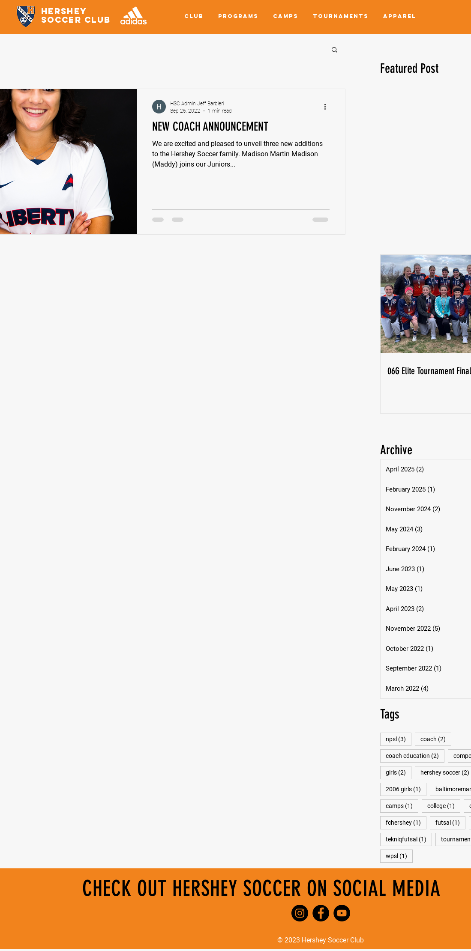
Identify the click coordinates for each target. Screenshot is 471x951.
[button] (194, 16)
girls (398, 772)
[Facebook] (320, 913)
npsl (398, 738)
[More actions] (328, 106)
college (443, 805)
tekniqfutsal (409, 839)
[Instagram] (299, 913)
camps (402, 805)
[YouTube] (341, 913)
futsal (450, 822)
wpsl (399, 855)
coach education (415, 755)
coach (435, 738)
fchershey (406, 822)
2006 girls (406, 789)
